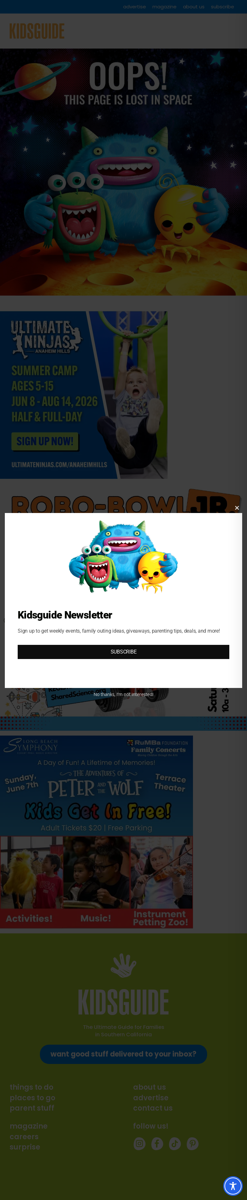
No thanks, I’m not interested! (123, 694)
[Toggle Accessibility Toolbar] (233, 1186)
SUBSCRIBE (124, 652)
